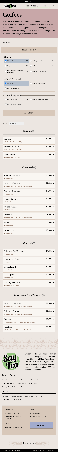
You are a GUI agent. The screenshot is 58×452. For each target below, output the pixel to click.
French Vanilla (10, 207)
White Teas (15, 380)
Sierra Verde (9, 155)
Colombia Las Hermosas (14, 251)
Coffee (33, 6)
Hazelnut (8, 215)
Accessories (42, 6)
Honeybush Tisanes (8, 383)
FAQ (42, 396)
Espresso (7, 139)
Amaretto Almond (12, 175)
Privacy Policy (51, 450)
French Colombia (11, 147)
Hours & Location (16, 396)
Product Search (17, 399)
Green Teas (24, 380)
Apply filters (29, 113)
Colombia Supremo (12, 311)
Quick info (29, 1)
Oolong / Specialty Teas (9, 387)
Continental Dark (11, 259)
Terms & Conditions (38, 450)
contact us (41, 425)
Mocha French (10, 267)
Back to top (29, 443)
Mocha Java (9, 275)
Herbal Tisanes (21, 383)
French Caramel (11, 199)
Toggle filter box (29, 50)
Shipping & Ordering (31, 396)
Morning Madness (12, 283)
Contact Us (5, 399)
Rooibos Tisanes (36, 380)
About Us (5, 396)
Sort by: (13, 123)
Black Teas (5, 380)
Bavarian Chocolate (12, 183)
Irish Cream (9, 230)
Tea (27, 6)
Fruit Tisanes (33, 383)
